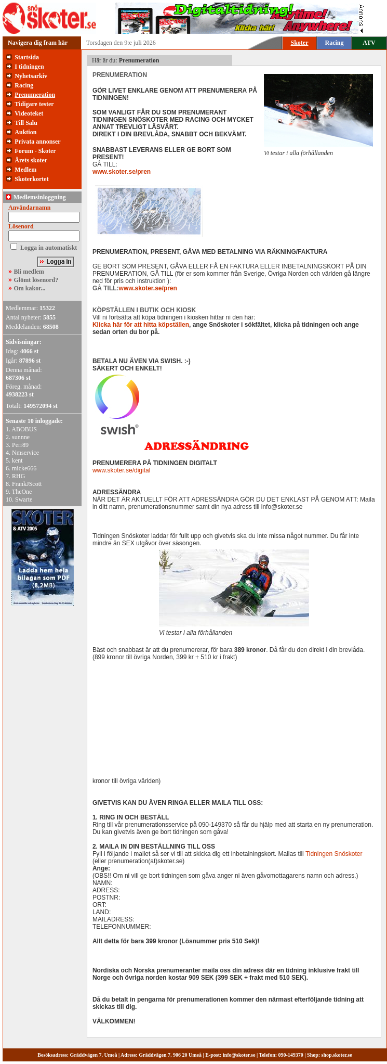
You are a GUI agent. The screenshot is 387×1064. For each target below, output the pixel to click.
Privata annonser (37, 141)
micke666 (24, 468)
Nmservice (25, 452)
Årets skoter (31, 160)
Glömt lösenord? (36, 280)
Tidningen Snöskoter (334, 853)
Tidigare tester (34, 104)
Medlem (25, 169)
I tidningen (29, 66)
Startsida (27, 57)
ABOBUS (24, 429)
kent (17, 460)
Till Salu (26, 122)
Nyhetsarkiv (31, 76)
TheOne (22, 491)
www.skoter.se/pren (121, 171)
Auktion (25, 132)
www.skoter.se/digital (121, 470)
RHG (18, 476)
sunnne (21, 437)
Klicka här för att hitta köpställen (140, 324)
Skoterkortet (31, 179)
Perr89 (20, 444)
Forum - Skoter (35, 151)
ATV (369, 42)
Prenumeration (35, 94)
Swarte (23, 499)
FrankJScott (27, 484)
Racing (334, 42)
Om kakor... (30, 288)
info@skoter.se (239, 1055)
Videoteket (29, 113)
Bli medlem (29, 271)
